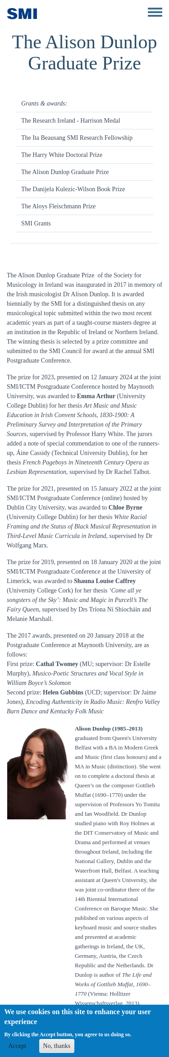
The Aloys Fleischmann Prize (58, 206)
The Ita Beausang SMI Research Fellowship (76, 137)
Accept (17, 1049)
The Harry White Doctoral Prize (61, 155)
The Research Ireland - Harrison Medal (70, 120)
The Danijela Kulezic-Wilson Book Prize (73, 189)
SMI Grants (36, 223)
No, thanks (57, 1049)
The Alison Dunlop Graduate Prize (65, 172)
